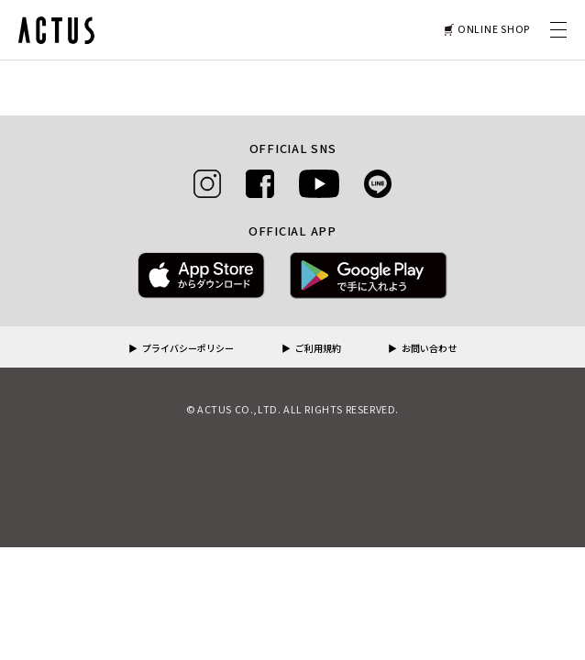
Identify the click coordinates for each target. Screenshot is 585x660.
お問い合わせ (429, 349)
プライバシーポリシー (188, 349)
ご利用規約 (318, 349)
